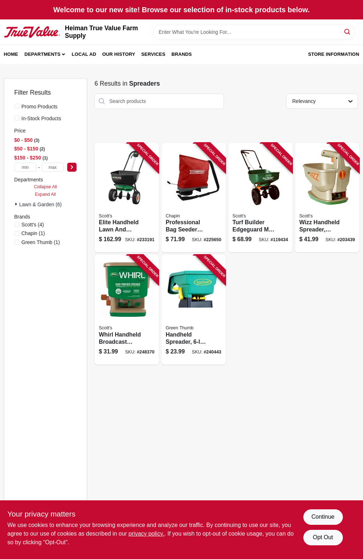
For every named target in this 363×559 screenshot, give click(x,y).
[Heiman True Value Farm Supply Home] (32, 31)
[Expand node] (16, 204)
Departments (42, 54)
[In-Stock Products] (16, 118)
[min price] (25, 167)
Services (153, 54)
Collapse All (45, 186)
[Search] (348, 31)
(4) (33, 224)
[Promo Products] (16, 106)
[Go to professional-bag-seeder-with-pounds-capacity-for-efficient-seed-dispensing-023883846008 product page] (193, 198)
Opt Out (323, 537)
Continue (322, 517)
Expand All (45, 194)
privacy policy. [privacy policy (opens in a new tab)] (146, 534)
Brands (181, 54)
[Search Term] (253, 32)
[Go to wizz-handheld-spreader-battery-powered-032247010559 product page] (327, 198)
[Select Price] (72, 167)
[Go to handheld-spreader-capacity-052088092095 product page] (193, 310)
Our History (118, 54)
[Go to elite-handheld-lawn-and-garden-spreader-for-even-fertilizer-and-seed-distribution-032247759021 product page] (127, 198)
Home (11, 54)
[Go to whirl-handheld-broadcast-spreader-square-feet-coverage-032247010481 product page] (127, 310)
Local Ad (84, 54)
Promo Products (40, 106)
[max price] (53, 167)
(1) (33, 233)
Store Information (333, 54)
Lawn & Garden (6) (40, 204)
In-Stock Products (41, 118)
